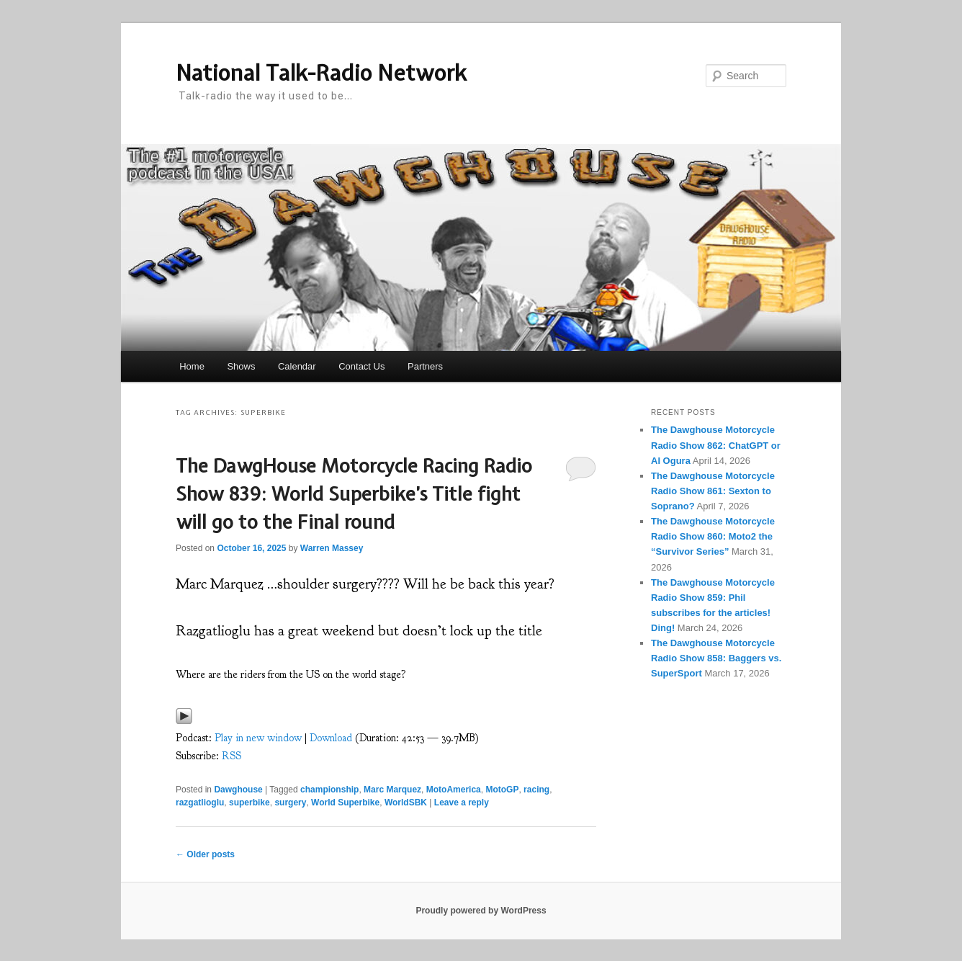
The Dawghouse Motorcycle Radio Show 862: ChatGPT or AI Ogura (716, 444)
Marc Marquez (392, 790)
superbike (249, 802)
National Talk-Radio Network (321, 72)
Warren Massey (332, 548)
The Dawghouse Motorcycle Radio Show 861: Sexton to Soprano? (713, 490)
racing (536, 790)
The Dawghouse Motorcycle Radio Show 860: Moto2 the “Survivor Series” (713, 536)
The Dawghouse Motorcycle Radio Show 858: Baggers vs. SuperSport (716, 658)
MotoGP (501, 790)
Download (331, 738)
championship (329, 790)
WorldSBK (406, 802)
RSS (231, 756)
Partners (425, 366)
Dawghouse (238, 790)
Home (191, 366)
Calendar (297, 366)
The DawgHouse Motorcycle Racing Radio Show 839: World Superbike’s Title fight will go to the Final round (354, 494)
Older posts (205, 854)
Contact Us (361, 366)
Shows (241, 366)
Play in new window (258, 738)
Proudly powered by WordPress (480, 911)
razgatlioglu (200, 802)
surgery (290, 802)
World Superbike (345, 802)
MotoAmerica (453, 790)
